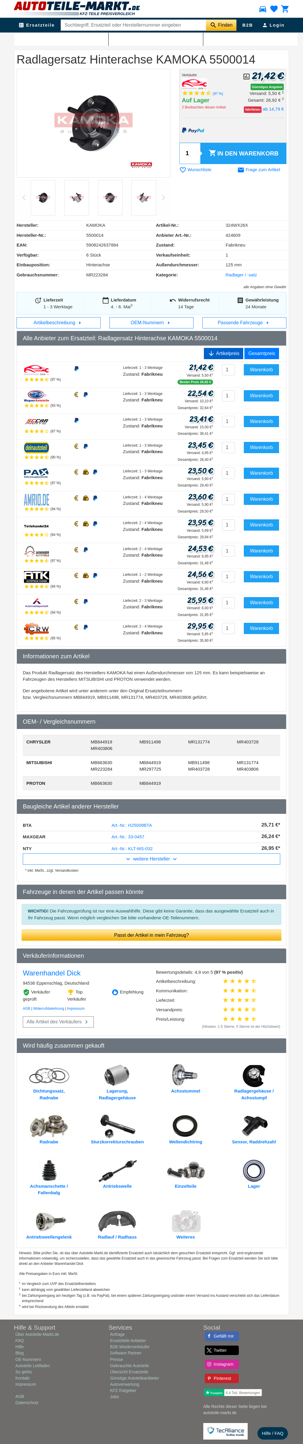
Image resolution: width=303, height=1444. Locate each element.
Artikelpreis (223, 353)
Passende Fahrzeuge (244, 322)
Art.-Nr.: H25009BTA (132, 825)
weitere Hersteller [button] (151, 859)
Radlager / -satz (118, 39)
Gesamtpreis (261, 353)
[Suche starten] (221, 25)
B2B (247, 24)
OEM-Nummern (151, 322)
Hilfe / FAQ (272, 1433)
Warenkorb (243, 153)
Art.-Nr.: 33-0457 (128, 836)
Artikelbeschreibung (59, 322)
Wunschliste (195, 169)
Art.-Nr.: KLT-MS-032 (132, 848)
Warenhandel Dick (51, 973)
